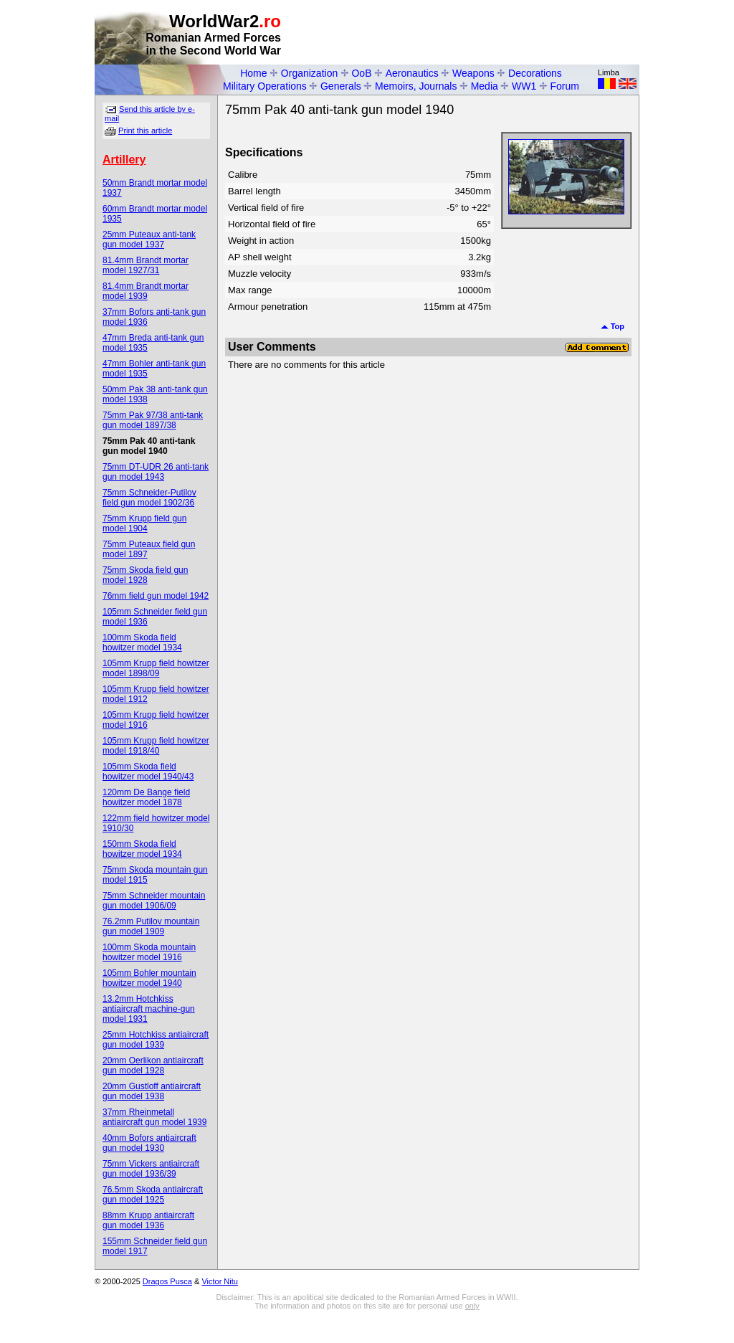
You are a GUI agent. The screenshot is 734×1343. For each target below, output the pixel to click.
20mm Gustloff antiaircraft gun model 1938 (152, 1091)
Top (612, 326)
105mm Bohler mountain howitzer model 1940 (149, 978)
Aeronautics (412, 73)
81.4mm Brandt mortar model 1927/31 (146, 265)
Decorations (535, 73)
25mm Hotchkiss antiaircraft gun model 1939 (156, 1040)
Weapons (473, 73)
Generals (340, 86)
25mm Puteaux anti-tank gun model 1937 (149, 239)
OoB (361, 73)
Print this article (145, 130)
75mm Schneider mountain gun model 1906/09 (154, 901)
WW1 (524, 86)
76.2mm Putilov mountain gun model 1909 (151, 926)
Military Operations (265, 86)
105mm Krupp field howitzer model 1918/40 (156, 746)
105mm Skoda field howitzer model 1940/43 (148, 771)
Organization (309, 73)
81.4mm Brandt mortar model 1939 (146, 291)
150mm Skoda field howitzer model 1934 (142, 849)
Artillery (124, 159)
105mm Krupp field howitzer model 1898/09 (156, 668)
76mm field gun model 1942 (156, 596)
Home (253, 73)
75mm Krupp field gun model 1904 (144, 523)
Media (484, 86)
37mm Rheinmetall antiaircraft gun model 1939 (154, 1117)
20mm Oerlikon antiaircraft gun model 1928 (153, 1065)
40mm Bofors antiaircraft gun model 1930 (149, 1143)
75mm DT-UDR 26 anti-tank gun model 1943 (156, 472)
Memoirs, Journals (416, 86)
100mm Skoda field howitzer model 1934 (142, 642)
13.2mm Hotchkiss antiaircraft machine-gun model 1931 (149, 1009)
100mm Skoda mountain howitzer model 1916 (149, 952)
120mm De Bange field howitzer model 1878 (146, 797)
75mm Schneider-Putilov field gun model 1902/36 (149, 498)
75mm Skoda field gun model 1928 (145, 575)
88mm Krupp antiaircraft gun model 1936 (148, 1220)
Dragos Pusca (167, 1281)
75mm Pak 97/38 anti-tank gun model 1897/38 (153, 420)
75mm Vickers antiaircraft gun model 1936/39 (151, 1169)
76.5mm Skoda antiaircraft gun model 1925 (153, 1195)
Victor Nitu (219, 1281)
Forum (564, 86)
